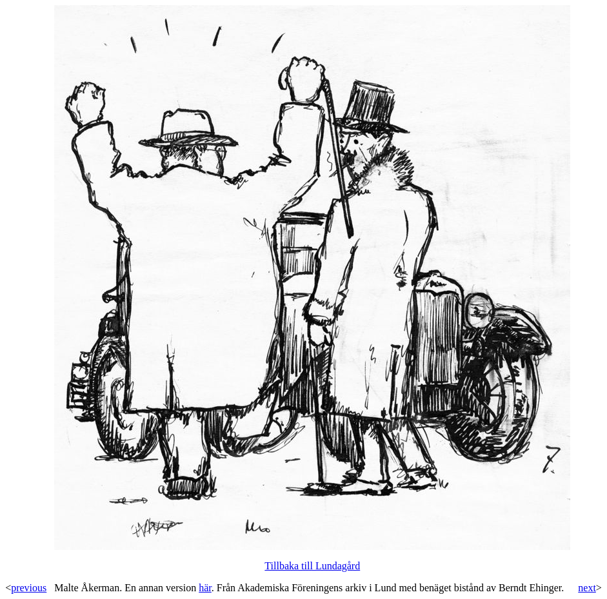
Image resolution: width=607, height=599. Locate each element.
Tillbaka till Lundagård (312, 565)
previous (28, 587)
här (205, 587)
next (587, 587)
